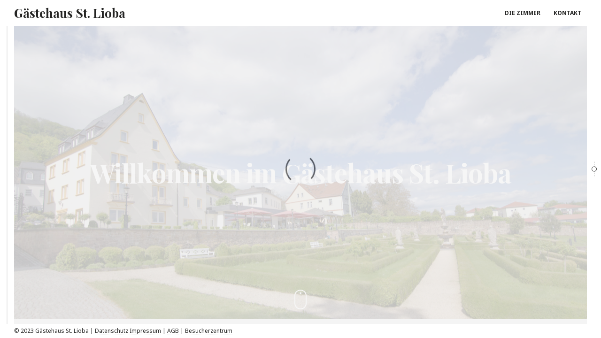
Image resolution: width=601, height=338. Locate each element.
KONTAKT (567, 13)
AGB (173, 331)
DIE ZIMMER (522, 13)
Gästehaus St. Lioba (69, 13)
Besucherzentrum (208, 331)
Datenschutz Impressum (128, 331)
